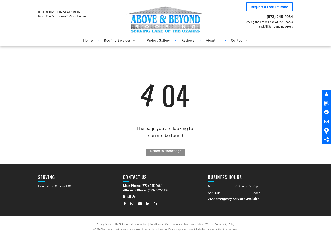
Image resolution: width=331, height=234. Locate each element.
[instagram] (132, 204)
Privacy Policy (103, 224)
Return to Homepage (165, 151)
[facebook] (125, 204)
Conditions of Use (159, 224)
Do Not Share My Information (131, 224)
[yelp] (155, 204)
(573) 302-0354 (158, 190)
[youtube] (140, 204)
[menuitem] (88, 40)
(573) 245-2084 (280, 16)
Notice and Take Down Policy (187, 224)
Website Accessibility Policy (220, 224)
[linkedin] (147, 204)
